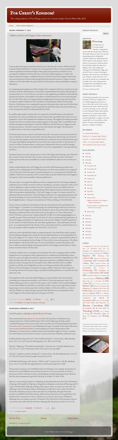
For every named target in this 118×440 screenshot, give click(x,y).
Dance (84, 266)
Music (104, 286)
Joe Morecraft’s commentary (21, 326)
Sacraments (34, 302)
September (90, 175)
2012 (86, 235)
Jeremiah (98, 281)
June (88, 185)
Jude (93, 283)
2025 (86, 157)
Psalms (84, 293)
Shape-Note (102, 303)
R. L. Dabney (104, 293)
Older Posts (72, 418)
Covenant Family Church (91, 133)
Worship (105, 316)
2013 (86, 231)
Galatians (95, 275)
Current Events (100, 263)
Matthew (86, 286)
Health (91, 278)
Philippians (86, 288)
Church (86, 258)
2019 (86, 225)
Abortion (94, 248)
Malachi (105, 283)
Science (98, 300)
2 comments (37, 299)
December (90, 166)
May (88, 188)
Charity (91, 253)
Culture (86, 263)
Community (87, 260)
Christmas (101, 256)
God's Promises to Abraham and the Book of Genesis (30, 313)
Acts (104, 248)
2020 (86, 222)
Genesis (23, 411)
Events (84, 273)
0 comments (38, 408)
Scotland (106, 300)
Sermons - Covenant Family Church (94, 139)
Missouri (96, 286)
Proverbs (103, 291)
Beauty (105, 251)
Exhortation (94, 272)
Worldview (93, 316)
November (90, 169)
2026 (86, 153)
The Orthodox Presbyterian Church (94, 145)
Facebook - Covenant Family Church (94, 136)
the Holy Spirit (101, 308)
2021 (86, 219)
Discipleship (87, 268)
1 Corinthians (18, 302)
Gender (103, 275)
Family (106, 272)
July (88, 182)
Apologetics (86, 251)
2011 (86, 238)
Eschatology (87, 270)
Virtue (87, 313)
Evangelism (102, 270)
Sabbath (101, 298)
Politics (85, 290)
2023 (86, 163)
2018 (86, 228)
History (100, 278)
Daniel (90, 266)
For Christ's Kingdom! (32, 13)
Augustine (96, 251)
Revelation (98, 296)
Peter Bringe (98, 42)
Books (84, 253)
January (89, 211)
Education (102, 268)
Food (88, 275)
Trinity (107, 311)
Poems (104, 288)
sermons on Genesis (33, 318)
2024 (86, 160)
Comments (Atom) (24, 423)
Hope (84, 281)
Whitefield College (100, 313)
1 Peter (95, 246)
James (91, 281)
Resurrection (88, 296)
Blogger (70, 432)
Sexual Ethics (90, 303)
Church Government (100, 258)
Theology (42, 302)
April (89, 191)
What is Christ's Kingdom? (24, 25)
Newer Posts (14, 418)
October (90, 172)
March (89, 194)
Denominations (101, 266)
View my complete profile (91, 89)
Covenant (26, 302)
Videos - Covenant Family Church (93, 142)
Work (84, 316)
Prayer (94, 291)
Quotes (92, 293)
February (90, 198)
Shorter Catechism (93, 305)
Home (11, 25)
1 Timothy (102, 246)
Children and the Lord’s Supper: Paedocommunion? (30, 35)
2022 (86, 215)
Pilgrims (95, 288)
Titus (101, 311)
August (89, 179)
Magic (99, 283)
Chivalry (97, 253)
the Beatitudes (87, 308)
